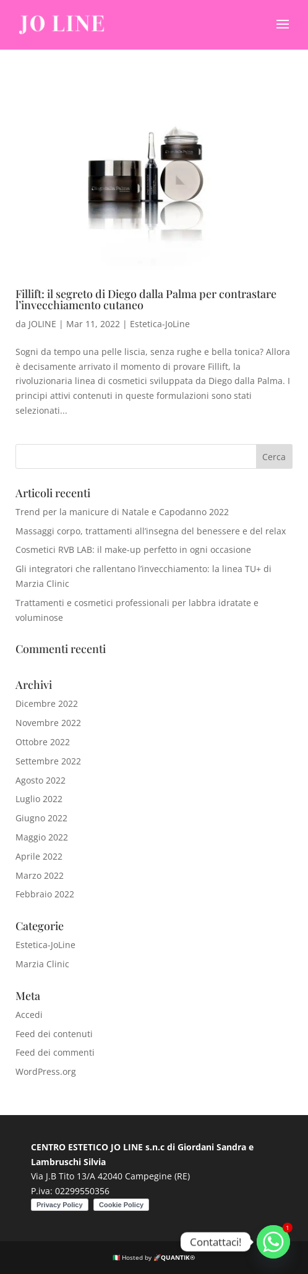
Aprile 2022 (38, 856)
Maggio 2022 (41, 837)
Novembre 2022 (48, 723)
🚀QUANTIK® (174, 1257)
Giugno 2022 (41, 818)
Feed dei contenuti (54, 1034)
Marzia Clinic (42, 964)
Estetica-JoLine (160, 324)
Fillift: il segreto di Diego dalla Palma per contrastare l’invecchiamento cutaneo (145, 299)
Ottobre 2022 (42, 742)
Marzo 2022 (39, 875)
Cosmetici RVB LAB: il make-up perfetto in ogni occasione (133, 549)
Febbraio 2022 (44, 894)
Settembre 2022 (48, 761)
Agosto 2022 (40, 780)
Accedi (29, 1014)
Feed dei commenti (55, 1052)
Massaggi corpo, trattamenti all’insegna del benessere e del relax (150, 531)
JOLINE (42, 324)
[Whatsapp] (273, 1242)
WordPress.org (45, 1071)
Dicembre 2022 (46, 703)
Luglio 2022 (38, 799)
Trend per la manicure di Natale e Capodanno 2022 (122, 512)
